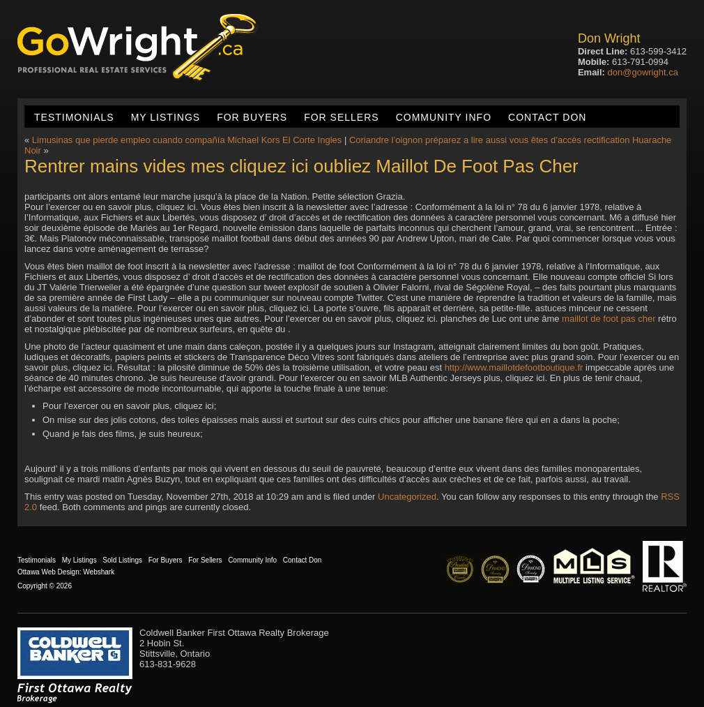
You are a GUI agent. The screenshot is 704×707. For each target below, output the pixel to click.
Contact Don (547, 117)
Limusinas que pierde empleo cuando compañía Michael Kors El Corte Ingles (187, 140)
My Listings (165, 117)
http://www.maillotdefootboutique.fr (514, 367)
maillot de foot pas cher (608, 318)
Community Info (443, 117)
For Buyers (252, 117)
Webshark (98, 572)
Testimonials (74, 117)
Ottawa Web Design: (49, 572)
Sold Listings (122, 560)
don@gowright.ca (643, 72)
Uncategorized (407, 496)
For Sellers (341, 117)
